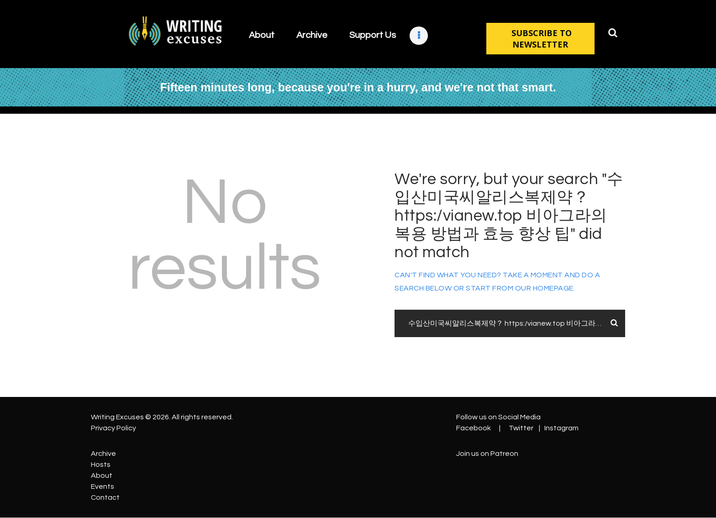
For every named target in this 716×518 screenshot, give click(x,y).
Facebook (473, 428)
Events (102, 486)
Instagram (561, 428)
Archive (103, 453)
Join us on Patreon (487, 453)
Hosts (101, 464)
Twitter (521, 428)
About (101, 475)
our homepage (544, 288)
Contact (105, 497)
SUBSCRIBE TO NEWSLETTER (540, 38)
